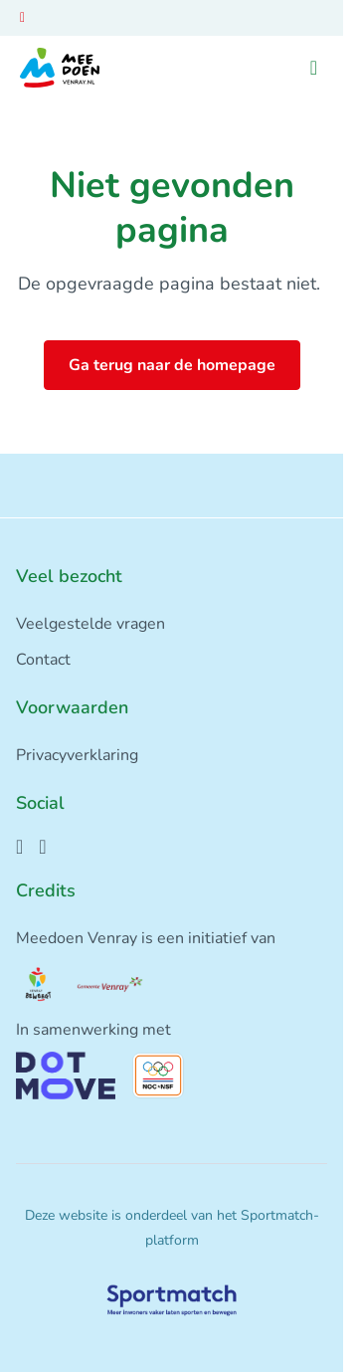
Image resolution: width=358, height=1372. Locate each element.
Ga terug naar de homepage (172, 365)
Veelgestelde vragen (90, 624)
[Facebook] (19, 847)
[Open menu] (313, 68)
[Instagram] (42, 847)
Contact (43, 660)
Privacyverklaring (77, 755)
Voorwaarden (72, 707)
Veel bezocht (69, 576)
